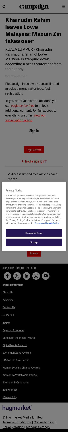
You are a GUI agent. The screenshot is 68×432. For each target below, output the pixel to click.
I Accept (34, 242)
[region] (34, 215)
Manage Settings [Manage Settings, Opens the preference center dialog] (34, 232)
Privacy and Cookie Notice (46, 223)
